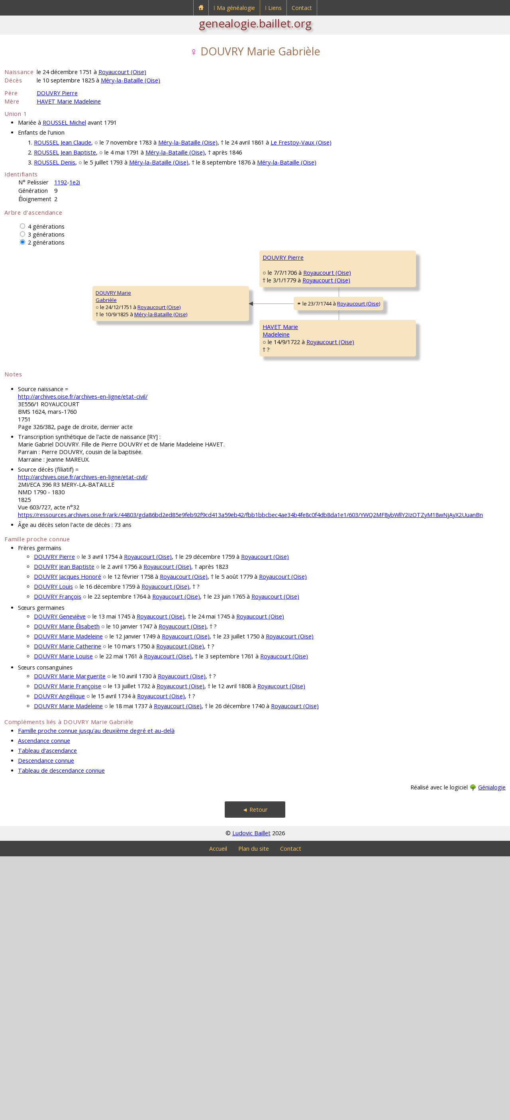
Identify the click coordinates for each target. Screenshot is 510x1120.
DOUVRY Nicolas (408, 257)
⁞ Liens (273, 8)
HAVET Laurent (407, 448)
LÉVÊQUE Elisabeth (285, 376)
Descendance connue (46, 1024)
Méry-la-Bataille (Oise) (130, 80)
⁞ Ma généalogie (234, 8)
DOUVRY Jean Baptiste (64, 830)
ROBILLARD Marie (410, 400)
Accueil (218, 1112)
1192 (60, 182)
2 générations (46, 242)
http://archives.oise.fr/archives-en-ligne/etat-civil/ (82, 660)
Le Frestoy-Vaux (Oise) (301, 142)
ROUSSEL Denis (54, 162)
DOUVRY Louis (53, 850)
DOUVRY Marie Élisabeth (67, 890)
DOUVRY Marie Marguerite (70, 940)
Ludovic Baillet (251, 1096)
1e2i (74, 182)
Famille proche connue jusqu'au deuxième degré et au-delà (96, 994)
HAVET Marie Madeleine (69, 101)
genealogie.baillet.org (255, 23)
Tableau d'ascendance (47, 1014)
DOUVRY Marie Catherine (67, 910)
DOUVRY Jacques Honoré (67, 840)
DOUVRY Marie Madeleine (68, 900)
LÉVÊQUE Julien (407, 352)
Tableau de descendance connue (61, 1034)
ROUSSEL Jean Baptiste (65, 152)
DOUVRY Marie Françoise (67, 950)
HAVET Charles (280, 472)
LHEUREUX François (412, 544)
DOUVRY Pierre (57, 93)
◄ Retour (255, 1073)
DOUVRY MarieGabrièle (27, 428)
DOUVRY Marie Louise (63, 920)
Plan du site (253, 1112)
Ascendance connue (44, 1004)
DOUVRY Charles (283, 281)
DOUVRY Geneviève (60, 880)
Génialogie (492, 1051)
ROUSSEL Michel (64, 122)
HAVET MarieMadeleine (151, 524)
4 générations (46, 226)
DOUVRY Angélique (59, 959)
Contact (302, 8)
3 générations (46, 234)
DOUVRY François (57, 860)
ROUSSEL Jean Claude (62, 142)
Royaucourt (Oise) (122, 72)
